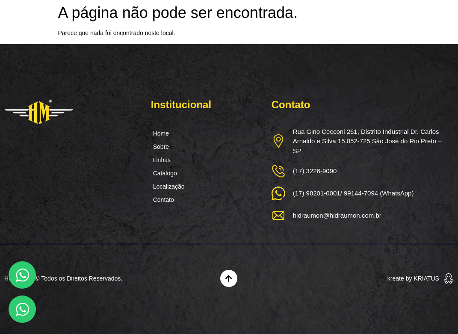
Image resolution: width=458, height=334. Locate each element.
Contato (163, 199)
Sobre (161, 146)
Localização (169, 186)
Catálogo (165, 173)
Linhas (162, 160)
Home (161, 133)
